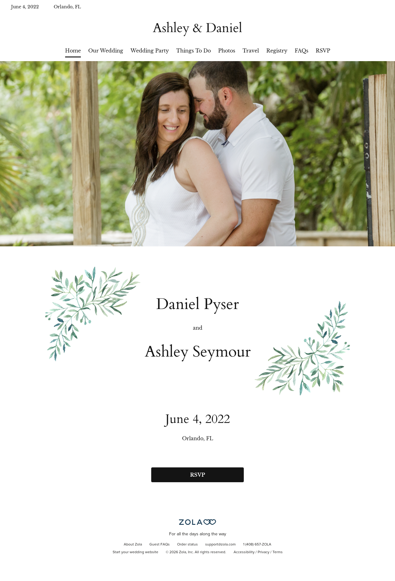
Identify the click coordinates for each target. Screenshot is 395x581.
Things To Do (193, 51)
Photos (226, 51)
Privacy (263, 552)
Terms (277, 552)
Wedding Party (150, 51)
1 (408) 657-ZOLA (257, 544)
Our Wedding (105, 51)
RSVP (323, 51)
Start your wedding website (135, 552)
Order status (187, 544)
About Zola (133, 544)
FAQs (301, 51)
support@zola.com (220, 544)
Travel (251, 51)
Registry (276, 51)
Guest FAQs (159, 544)
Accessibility (244, 552)
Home (73, 51)
